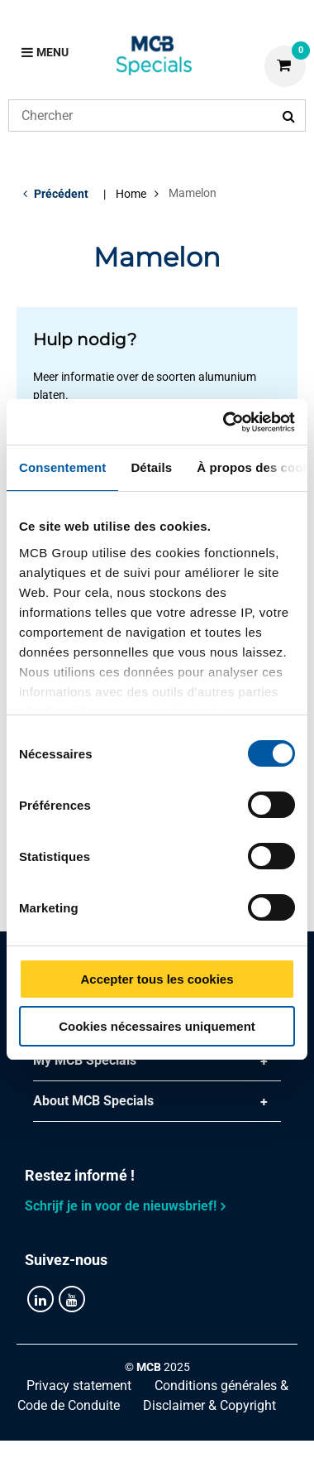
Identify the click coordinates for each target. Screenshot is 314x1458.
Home (131, 193)
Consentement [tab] (62, 467)
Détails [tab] (151, 467)
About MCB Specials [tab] (93, 1101)
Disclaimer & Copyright (209, 1405)
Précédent (61, 193)
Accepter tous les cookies (156, 979)
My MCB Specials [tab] (84, 1060)
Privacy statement (78, 1385)
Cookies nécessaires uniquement (157, 1026)
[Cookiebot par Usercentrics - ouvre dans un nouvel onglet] (224, 422)
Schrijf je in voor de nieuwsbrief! (120, 1206)
